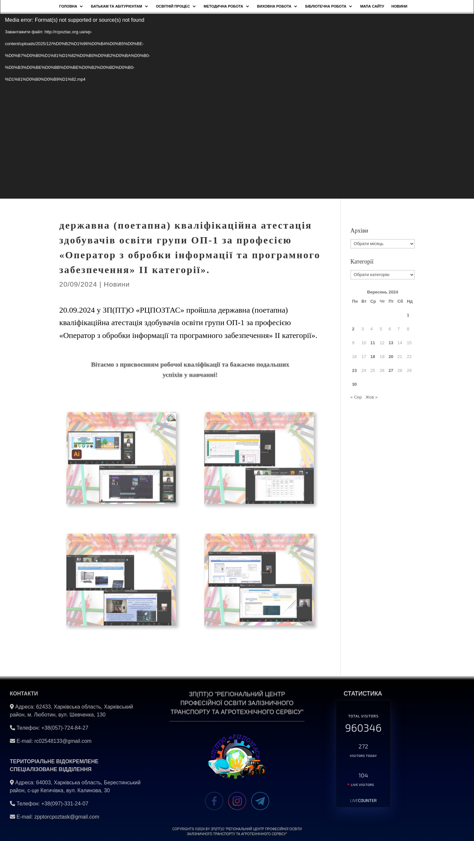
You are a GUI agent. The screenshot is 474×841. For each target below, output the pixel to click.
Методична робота (223, 6)
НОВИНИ (399, 6)
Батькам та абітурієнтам (116, 6)
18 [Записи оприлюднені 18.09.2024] (372, 356)
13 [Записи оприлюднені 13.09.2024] (390, 342)
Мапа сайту (372, 6)
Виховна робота (274, 6)
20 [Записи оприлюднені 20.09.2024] (390, 356)
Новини (117, 284)
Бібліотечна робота (325, 6)
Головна (68, 6)
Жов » (371, 397)
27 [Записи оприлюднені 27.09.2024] (390, 370)
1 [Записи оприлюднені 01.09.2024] (408, 315)
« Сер (356, 397)
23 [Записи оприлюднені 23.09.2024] (354, 370)
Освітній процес (173, 6)
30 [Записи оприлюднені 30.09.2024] (354, 384)
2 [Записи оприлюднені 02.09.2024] (353, 328)
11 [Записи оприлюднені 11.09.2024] (372, 342)
